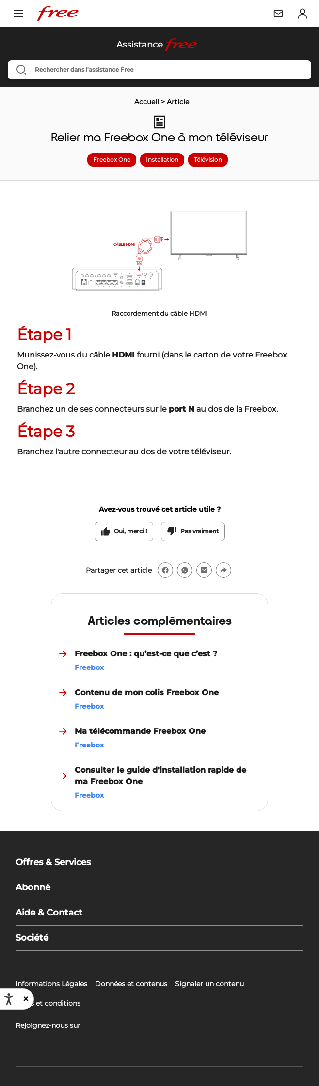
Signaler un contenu (209, 983)
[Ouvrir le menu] (18, 13)
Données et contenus (131, 983)
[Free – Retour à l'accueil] (58, 13)
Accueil (146, 101)
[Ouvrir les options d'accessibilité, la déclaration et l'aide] (8, 999)
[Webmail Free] (278, 13)
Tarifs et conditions (48, 1003)
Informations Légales (51, 983)
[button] (25, 999)
